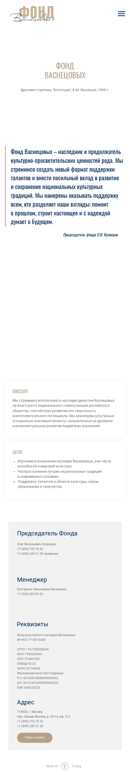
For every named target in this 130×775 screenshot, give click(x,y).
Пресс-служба (35, 737)
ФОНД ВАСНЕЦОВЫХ (65, 70)
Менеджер (32, 579)
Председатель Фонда (47, 533)
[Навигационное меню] (121, 13)
